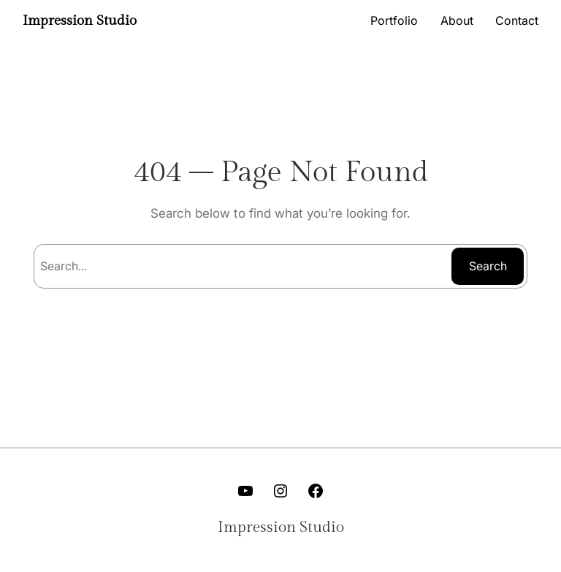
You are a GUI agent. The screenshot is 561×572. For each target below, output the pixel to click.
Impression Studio (80, 20)
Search (488, 266)
